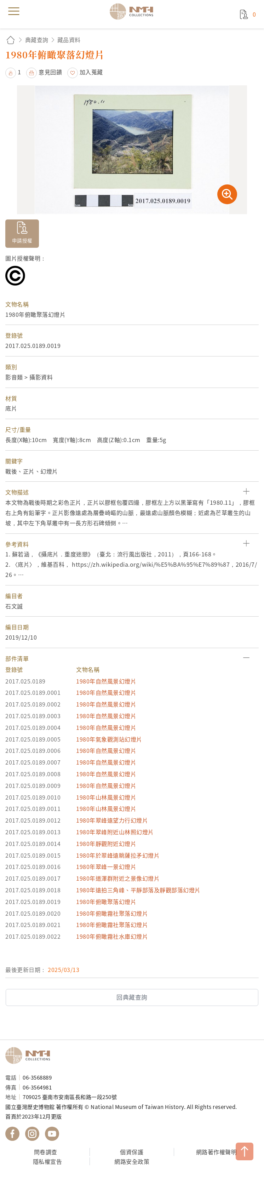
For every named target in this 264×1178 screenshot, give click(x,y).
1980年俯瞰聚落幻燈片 (106, 901)
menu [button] (13, 11)
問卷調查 (45, 1152)
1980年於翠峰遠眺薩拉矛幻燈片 (118, 855)
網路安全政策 (131, 1161)
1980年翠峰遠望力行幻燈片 (112, 820)
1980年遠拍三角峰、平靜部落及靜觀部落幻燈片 (138, 890)
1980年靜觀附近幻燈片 (106, 843)
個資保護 (131, 1152)
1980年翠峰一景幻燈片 (106, 866)
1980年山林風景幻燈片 (106, 797)
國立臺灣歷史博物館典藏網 (134, 11)
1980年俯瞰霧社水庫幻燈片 (112, 936)
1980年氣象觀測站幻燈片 (109, 739)
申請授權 (22, 240)
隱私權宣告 (47, 1161)
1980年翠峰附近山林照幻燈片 (115, 832)
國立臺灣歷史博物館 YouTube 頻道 (52, 1134)
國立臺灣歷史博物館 (30, 1055)
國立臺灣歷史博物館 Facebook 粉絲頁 (12, 1134)
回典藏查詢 (132, 997)
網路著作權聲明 (216, 1152)
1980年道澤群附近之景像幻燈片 (118, 878)
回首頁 (10, 40)
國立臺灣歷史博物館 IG (32, 1134)
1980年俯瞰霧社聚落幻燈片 (112, 913)
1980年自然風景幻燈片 (106, 681)
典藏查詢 (36, 39)
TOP (244, 1151)
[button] (132, 492)
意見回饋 (50, 72)
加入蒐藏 (91, 72)
